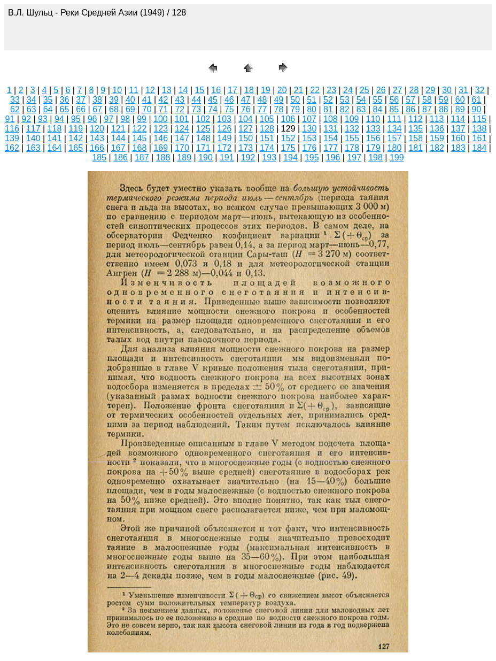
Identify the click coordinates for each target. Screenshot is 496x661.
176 (310, 147)
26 (381, 90)
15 (200, 90)
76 (246, 109)
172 (225, 147)
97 (108, 119)
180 (394, 147)
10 (117, 90)
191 (227, 157)
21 (299, 90)
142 (75, 138)
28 (413, 90)
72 (179, 109)
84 (378, 109)
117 (33, 128)
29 (430, 90)
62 (15, 109)
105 (267, 119)
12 (150, 90)
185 (99, 157)
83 (361, 109)
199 (397, 157)
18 (249, 90)
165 (75, 147)
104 (245, 119)
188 (163, 157)
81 (328, 109)
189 (184, 157)
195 (312, 157)
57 (410, 99)
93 (43, 119)
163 (33, 147)
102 (203, 119)
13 (167, 90)
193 (269, 157)
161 (479, 138)
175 (288, 147)
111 (394, 119)
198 (375, 157)
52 (328, 99)
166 (97, 147)
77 (262, 109)
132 (352, 128)
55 (378, 99)
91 (9, 119)
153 (310, 138)
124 (182, 128)
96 (92, 119)
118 (55, 128)
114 (458, 119)
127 (245, 128)
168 (140, 147)
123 (160, 128)
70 (147, 109)
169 (160, 147)
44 (196, 99)
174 (267, 147)
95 (76, 119)
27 (397, 90)
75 (229, 109)
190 (205, 157)
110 (373, 119)
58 (427, 99)
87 (427, 109)
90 (477, 109)
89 (460, 109)
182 (437, 147)
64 (48, 109)
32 (480, 90)
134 (394, 128)
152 (288, 138)
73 (196, 109)
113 (437, 119)
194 (290, 157)
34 (31, 99)
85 (394, 109)
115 (479, 119)
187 (142, 157)
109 (352, 119)
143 (97, 138)
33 (15, 99)
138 (479, 128)
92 (26, 119)
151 (267, 138)
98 (125, 119)
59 (443, 99)
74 (213, 109)
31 (463, 90)
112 (415, 119)
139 (12, 138)
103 (224, 119)
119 (75, 128)
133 (373, 128)
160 (458, 138)
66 (81, 109)
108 (330, 119)
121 (118, 128)
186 (120, 157)
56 (394, 99)
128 (267, 128)
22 (315, 90)
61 (477, 99)
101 (182, 119)
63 (31, 109)
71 (163, 109)
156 (373, 138)
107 (309, 119)
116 (12, 128)
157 (394, 138)
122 (140, 128)
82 (345, 109)
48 (262, 99)
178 (352, 147)
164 (55, 147)
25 (364, 90)
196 (333, 157)
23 (331, 90)
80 (311, 109)
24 (348, 90)
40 (130, 99)
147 (182, 138)
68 (114, 109)
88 (443, 109)
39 (114, 99)
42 (163, 99)
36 (64, 99)
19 (265, 90)
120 (97, 128)
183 (458, 147)
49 (278, 99)
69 (130, 109)
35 (48, 99)
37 (81, 99)
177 (330, 147)
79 (295, 109)
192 (248, 157)
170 (182, 147)
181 (415, 147)
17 (232, 90)
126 (225, 128)
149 (225, 138)
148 (203, 138)
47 (246, 99)
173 (245, 147)
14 (183, 90)
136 (437, 128)
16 (216, 90)
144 (118, 138)
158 (415, 138)
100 (160, 119)
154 (330, 138)
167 (118, 147)
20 (282, 90)
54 (361, 99)
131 (330, 128)
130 (310, 128)
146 (160, 138)
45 (213, 99)
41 (147, 99)
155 (352, 138)
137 (458, 128)
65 (64, 109)
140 (33, 138)
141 (55, 138)
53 (345, 99)
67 (97, 109)
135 (415, 128)
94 (59, 119)
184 (479, 147)
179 (373, 147)
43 (179, 99)
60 (460, 99)
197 (354, 157)
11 (133, 90)
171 (203, 147)
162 (12, 147)
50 (295, 99)
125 (203, 128)
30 (447, 90)
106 (288, 119)
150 (245, 138)
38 (97, 99)
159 (437, 138)
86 (410, 109)
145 (140, 138)
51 (311, 99)
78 (278, 109)
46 (229, 99)
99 (141, 119)
